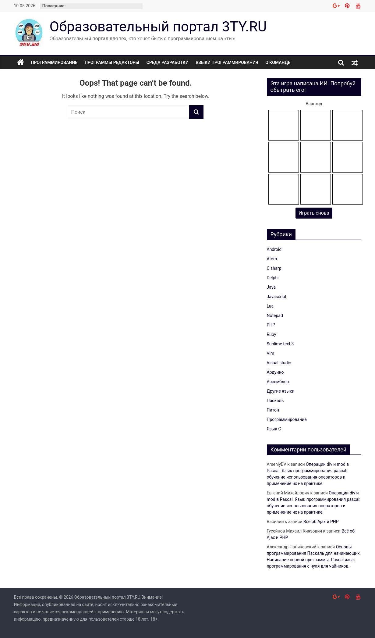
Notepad (275, 315)
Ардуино (275, 372)
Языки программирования (227, 62)
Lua (270, 306)
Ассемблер (278, 381)
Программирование (54, 62)
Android (274, 249)
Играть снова (314, 213)
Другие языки (281, 391)
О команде (277, 62)
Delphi (273, 277)
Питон (273, 410)
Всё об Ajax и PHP (321, 521)
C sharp (274, 268)
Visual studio (279, 362)
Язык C (274, 428)
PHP (271, 325)
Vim (270, 353)
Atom (272, 258)
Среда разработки (168, 62)
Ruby (271, 334)
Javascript (277, 296)
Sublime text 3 (280, 343)
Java (271, 287)
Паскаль (275, 400)
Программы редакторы (112, 62)
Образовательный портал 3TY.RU (158, 26)
